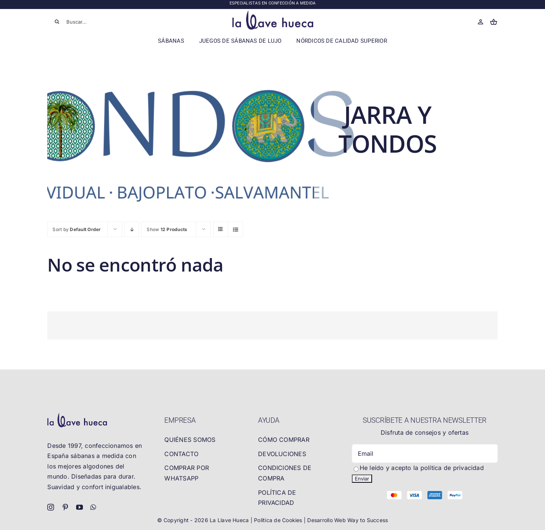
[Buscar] (57, 21)
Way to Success (367, 520)
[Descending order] (132, 229)
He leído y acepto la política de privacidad (422, 467)
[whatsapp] (93, 507)
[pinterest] (65, 507)
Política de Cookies (279, 520)
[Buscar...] (93, 21)
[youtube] (79, 507)
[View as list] (235, 229)
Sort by (77, 229)
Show (167, 229)
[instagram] (50, 507)
